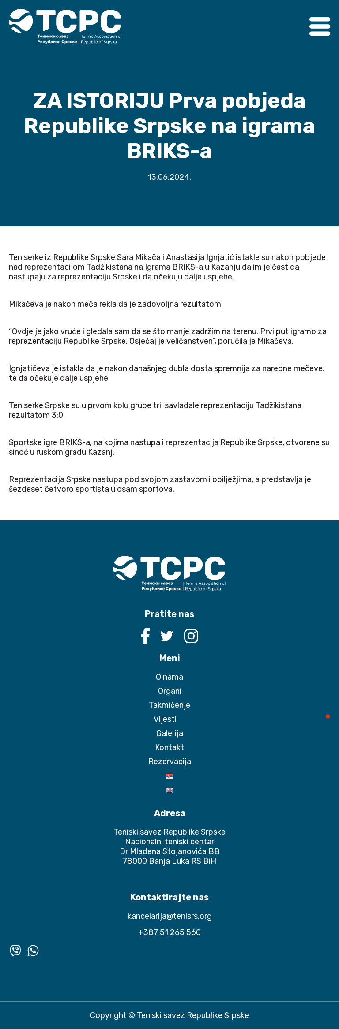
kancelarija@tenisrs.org (170, 916)
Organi (169, 691)
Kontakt (169, 747)
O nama (169, 677)
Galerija (169, 733)
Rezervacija (169, 761)
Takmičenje (169, 705)
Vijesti (165, 719)
